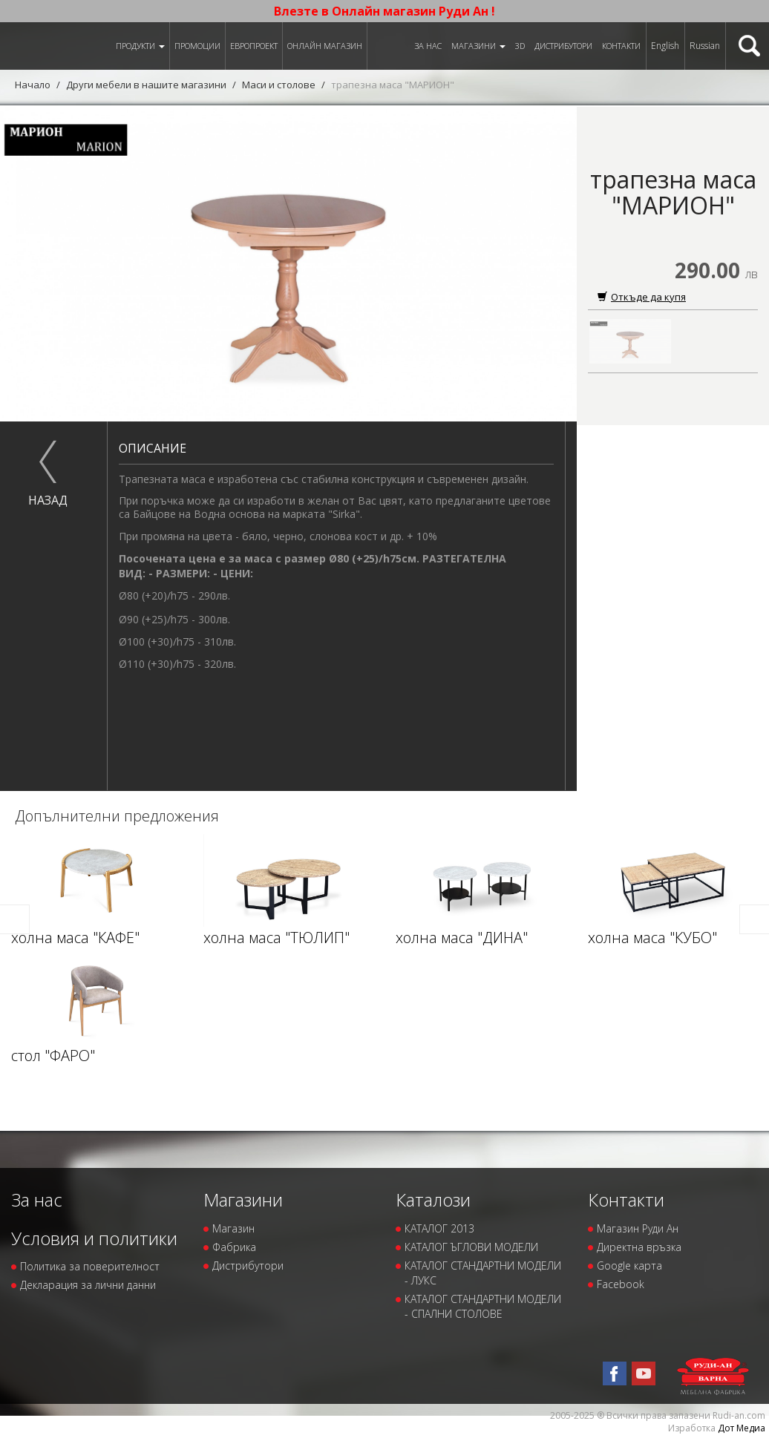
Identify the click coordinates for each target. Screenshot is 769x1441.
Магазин (233, 1228)
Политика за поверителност (90, 1266)
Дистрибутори (563, 45)
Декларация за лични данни (88, 1285)
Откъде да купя (642, 296)
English (665, 45)
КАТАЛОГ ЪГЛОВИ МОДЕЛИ (471, 1247)
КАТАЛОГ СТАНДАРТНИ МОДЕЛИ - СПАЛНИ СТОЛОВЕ (483, 1306)
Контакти (621, 45)
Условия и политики (94, 1238)
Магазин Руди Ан (637, 1228)
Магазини (478, 45)
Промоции (197, 45)
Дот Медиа (741, 1428)
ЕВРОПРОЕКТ (254, 45)
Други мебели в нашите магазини (146, 84)
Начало (32, 84)
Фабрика (234, 1247)
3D (520, 45)
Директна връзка (639, 1247)
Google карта (629, 1265)
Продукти (140, 45)
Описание (152, 448)
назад (48, 500)
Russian (705, 45)
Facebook (620, 1284)
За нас (428, 45)
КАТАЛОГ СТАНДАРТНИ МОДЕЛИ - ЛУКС (483, 1272)
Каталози (433, 1199)
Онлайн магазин (324, 45)
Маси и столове (278, 84)
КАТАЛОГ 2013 (439, 1228)
